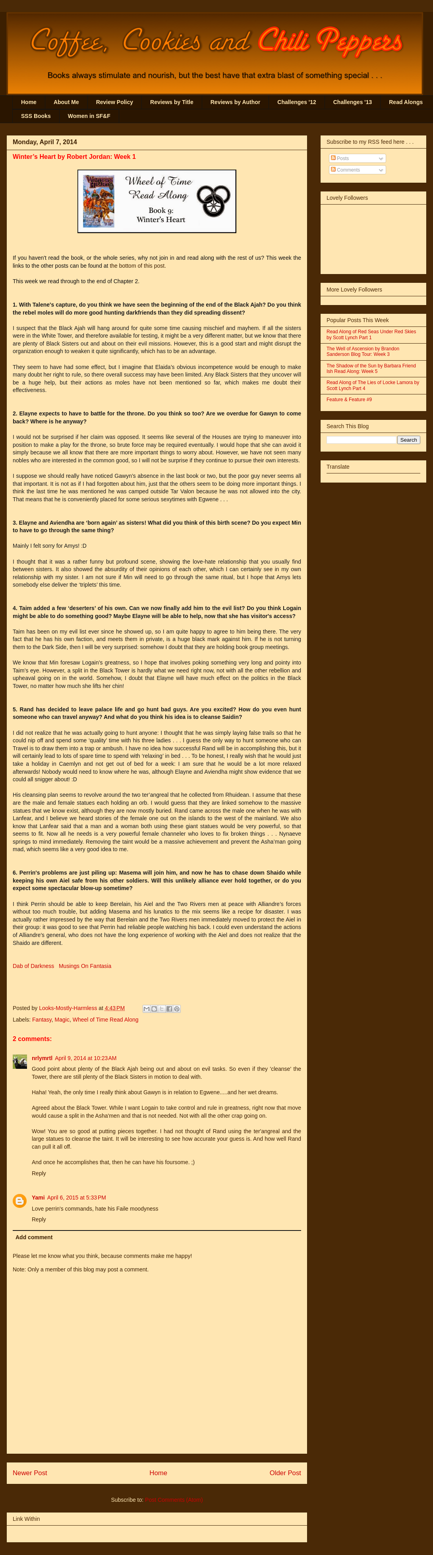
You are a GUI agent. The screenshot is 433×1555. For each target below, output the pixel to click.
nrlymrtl (42, 1058)
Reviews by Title (171, 102)
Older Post (285, 1473)
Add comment (33, 1237)
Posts (340, 158)
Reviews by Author (236, 102)
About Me (66, 102)
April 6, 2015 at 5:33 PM (76, 1197)
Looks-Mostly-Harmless (69, 1008)
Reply (39, 1173)
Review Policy (114, 102)
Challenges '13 (352, 102)
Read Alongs (406, 102)
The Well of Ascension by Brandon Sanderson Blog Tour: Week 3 (363, 351)
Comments (345, 170)
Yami (38, 1197)
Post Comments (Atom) (174, 1500)
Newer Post (30, 1473)
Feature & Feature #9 (349, 399)
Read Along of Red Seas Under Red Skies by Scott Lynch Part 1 (371, 334)
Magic (62, 1019)
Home (29, 102)
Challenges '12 (296, 102)
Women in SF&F (89, 116)
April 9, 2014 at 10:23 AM (85, 1058)
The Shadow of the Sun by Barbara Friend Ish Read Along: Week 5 (371, 368)
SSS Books (36, 116)
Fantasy (42, 1019)
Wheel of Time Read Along (106, 1019)
